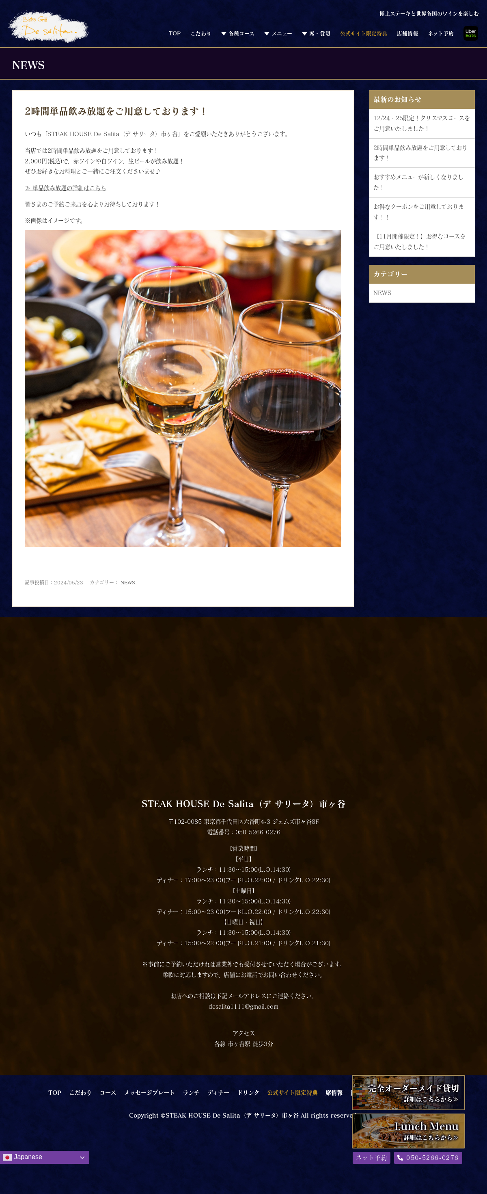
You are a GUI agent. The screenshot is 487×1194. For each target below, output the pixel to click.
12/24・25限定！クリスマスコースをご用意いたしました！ (421, 123)
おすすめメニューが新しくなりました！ (418, 182)
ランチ (191, 1092)
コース (107, 1092)
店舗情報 (407, 33)
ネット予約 (441, 33)
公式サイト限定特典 (363, 33)
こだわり (200, 33)
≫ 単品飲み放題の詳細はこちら (65, 188)
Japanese (22, 1157)
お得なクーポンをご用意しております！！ (418, 212)
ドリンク (248, 1092)
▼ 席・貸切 (316, 33)
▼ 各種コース (237, 33)
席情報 (334, 1092)
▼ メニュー (278, 33)
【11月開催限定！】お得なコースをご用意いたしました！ (419, 241)
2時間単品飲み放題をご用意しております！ (420, 153)
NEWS (128, 582)
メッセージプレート (149, 1092)
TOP (175, 33)
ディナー (218, 1092)
